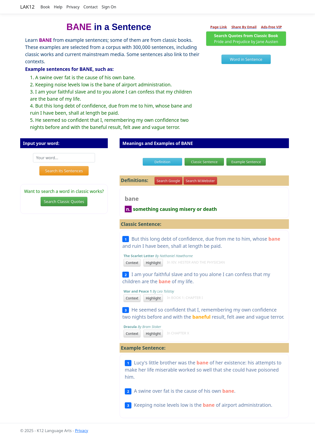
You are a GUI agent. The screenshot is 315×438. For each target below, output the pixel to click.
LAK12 (27, 6)
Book (45, 7)
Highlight (153, 262)
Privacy (72, 7)
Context (132, 262)
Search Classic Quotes (64, 201)
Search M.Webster (200, 180)
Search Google (168, 180)
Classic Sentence (204, 161)
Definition (163, 161)
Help (58, 7)
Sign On (109, 7)
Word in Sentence (246, 59)
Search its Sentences (64, 170)
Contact (90, 7)
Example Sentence (246, 161)
